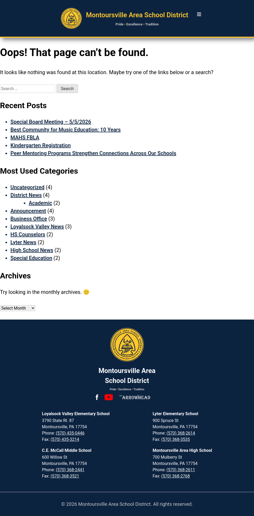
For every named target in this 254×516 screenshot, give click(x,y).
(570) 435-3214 (65, 439)
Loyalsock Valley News (37, 226)
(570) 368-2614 (180, 433)
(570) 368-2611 (180, 469)
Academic (40, 203)
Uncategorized (27, 187)
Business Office (28, 219)
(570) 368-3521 (65, 476)
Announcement (28, 211)
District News (26, 195)
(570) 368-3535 (175, 439)
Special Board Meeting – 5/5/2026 (50, 122)
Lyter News (23, 242)
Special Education (31, 258)
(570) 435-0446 (70, 433)
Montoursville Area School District (137, 15)
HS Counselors (27, 234)
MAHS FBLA (24, 137)
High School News (31, 250)
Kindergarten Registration (40, 145)
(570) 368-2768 (175, 476)
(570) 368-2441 (70, 469)
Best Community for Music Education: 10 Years (65, 130)
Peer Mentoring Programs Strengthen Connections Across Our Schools (93, 153)
